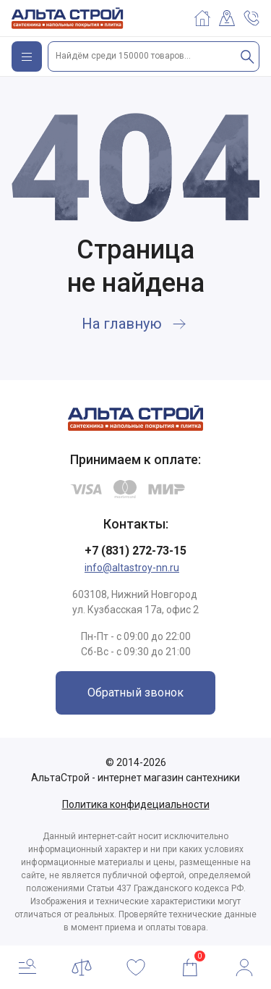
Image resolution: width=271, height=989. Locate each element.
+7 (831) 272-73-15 (135, 550)
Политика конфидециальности (136, 804)
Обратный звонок (135, 692)
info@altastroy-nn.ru (132, 567)
